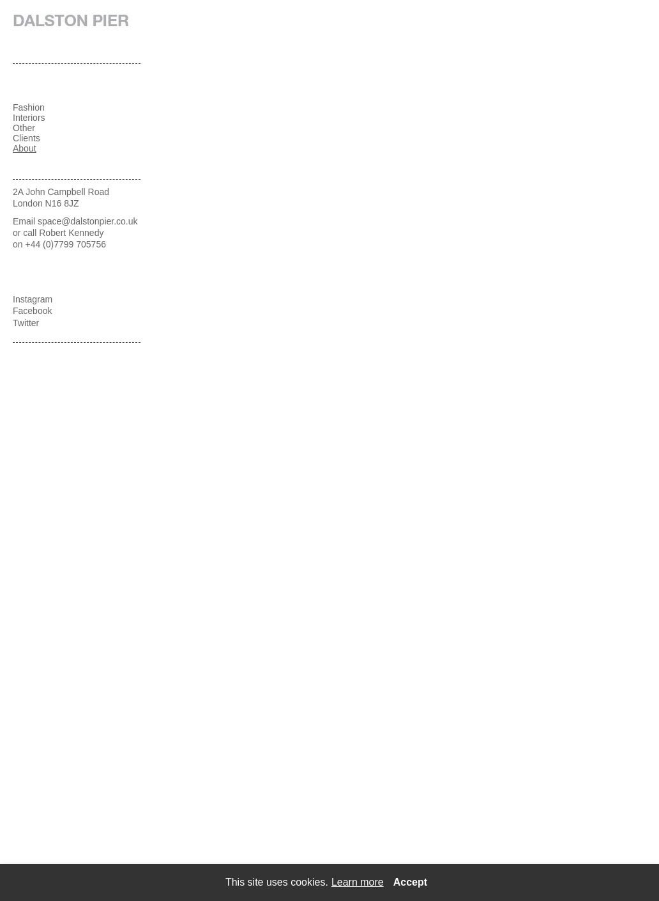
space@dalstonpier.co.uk (88, 221)
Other (24, 128)
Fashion (29, 107)
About (24, 148)
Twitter (26, 323)
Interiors (29, 118)
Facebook (32, 311)
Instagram (32, 299)
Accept (410, 882)
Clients (26, 138)
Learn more (357, 882)
